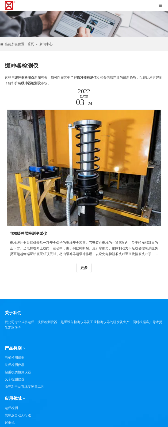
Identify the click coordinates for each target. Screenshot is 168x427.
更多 (84, 268)
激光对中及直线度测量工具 (24, 386)
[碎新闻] (84, 24)
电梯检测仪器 (14, 357)
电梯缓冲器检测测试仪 (28, 234)
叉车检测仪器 (14, 379)
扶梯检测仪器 (14, 365)
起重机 (10, 422)
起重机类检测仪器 (18, 372)
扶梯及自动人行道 (18, 415)
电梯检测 (11, 408)
